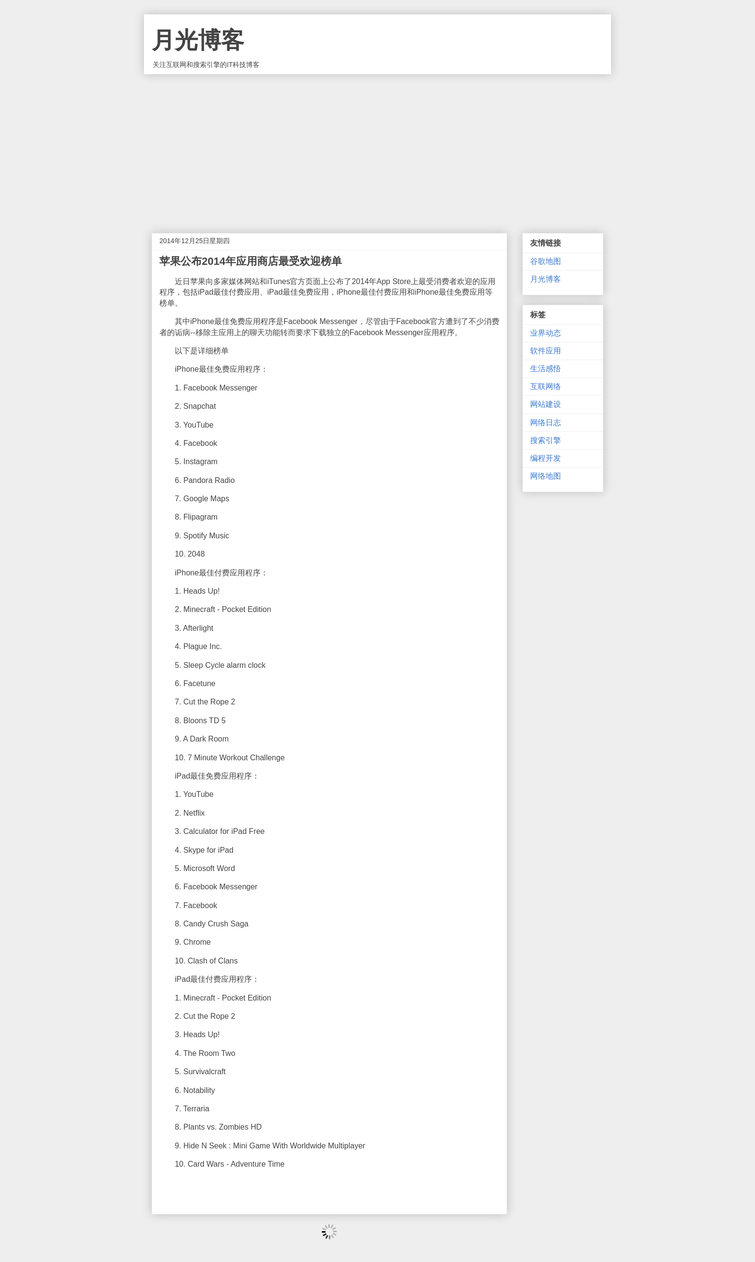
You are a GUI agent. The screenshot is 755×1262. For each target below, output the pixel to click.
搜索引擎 (545, 440)
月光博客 (198, 40)
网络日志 (545, 422)
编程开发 (545, 458)
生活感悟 (545, 368)
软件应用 (545, 351)
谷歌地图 (545, 261)
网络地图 (545, 476)
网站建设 (545, 404)
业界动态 (545, 333)
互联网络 (545, 386)
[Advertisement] (377, 146)
